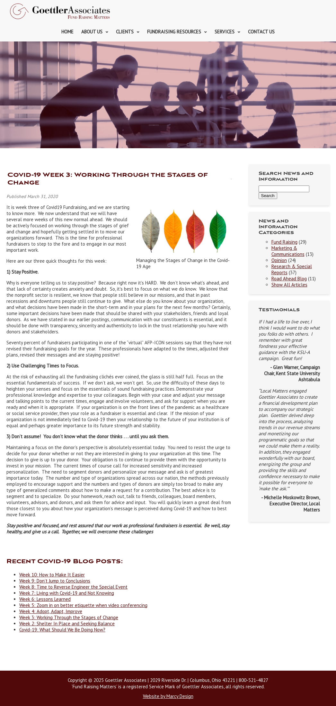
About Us (91, 32)
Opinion (279, 260)
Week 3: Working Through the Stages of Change (68, 617)
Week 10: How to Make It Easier (52, 575)
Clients (125, 32)
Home (67, 32)
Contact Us (261, 32)
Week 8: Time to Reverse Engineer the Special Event (73, 587)
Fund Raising (284, 242)
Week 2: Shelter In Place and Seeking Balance (67, 623)
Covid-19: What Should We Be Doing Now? (62, 630)
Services (224, 32)
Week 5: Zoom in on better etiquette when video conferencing (83, 605)
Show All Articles (289, 285)
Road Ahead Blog (289, 279)
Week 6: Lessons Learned (45, 599)
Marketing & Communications (288, 251)
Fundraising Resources (174, 32)
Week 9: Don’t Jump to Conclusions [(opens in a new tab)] (54, 581)
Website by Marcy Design (168, 696)
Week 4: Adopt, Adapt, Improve (50, 611)
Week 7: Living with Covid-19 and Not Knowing (66, 593)
